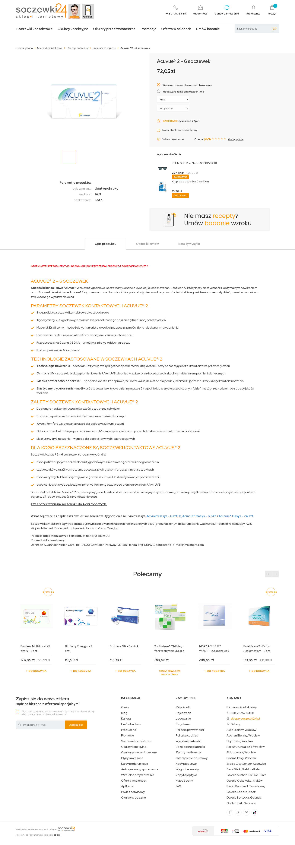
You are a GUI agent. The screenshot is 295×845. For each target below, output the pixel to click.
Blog (124, 713)
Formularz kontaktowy (242, 707)
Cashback (170, 121)
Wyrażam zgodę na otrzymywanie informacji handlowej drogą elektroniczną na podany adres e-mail (58, 713)
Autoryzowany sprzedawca (139, 769)
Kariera (126, 718)
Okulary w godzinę (133, 797)
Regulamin (183, 724)
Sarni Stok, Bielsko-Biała (243, 769)
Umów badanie (207, 29)
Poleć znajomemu (170, 139)
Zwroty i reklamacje (188, 752)
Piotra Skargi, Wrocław (241, 758)
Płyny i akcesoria (132, 758)
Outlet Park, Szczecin (241, 803)
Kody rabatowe (186, 764)
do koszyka (180, 176)
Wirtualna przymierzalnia (137, 775)
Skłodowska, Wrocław (241, 752)
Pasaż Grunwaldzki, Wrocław (246, 747)
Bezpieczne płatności (190, 747)
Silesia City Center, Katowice (246, 764)
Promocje (148, 29)
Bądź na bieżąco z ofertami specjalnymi (47, 701)
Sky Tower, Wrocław (240, 741)
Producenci (128, 730)
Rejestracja (183, 713)
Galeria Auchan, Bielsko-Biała (246, 775)
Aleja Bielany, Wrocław (241, 730)
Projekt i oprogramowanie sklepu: (38, 834)
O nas (125, 707)
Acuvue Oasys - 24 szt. (236, 516)
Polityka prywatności (190, 730)
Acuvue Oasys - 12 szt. (199, 516)
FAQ (178, 786)
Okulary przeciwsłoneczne (114, 29)
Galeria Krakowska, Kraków (244, 781)
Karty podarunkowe (134, 764)
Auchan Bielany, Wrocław (243, 735)
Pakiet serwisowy (133, 792)
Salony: (236, 724)
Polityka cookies (187, 735)
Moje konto (183, 707)
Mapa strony (184, 781)
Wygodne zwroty (187, 769)
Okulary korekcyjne (73, 29)
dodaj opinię (235, 139)
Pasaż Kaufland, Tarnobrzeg (246, 786)
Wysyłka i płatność (188, 741)
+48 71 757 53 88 (242, 713)
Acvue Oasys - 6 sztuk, (164, 516)
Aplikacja (127, 786)
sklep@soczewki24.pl (245, 718)
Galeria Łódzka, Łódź (241, 792)
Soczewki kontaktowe (34, 29)
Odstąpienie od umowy (192, 758)
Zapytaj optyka (186, 775)
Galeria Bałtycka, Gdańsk (244, 797)
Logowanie (183, 718)
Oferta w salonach (176, 29)
